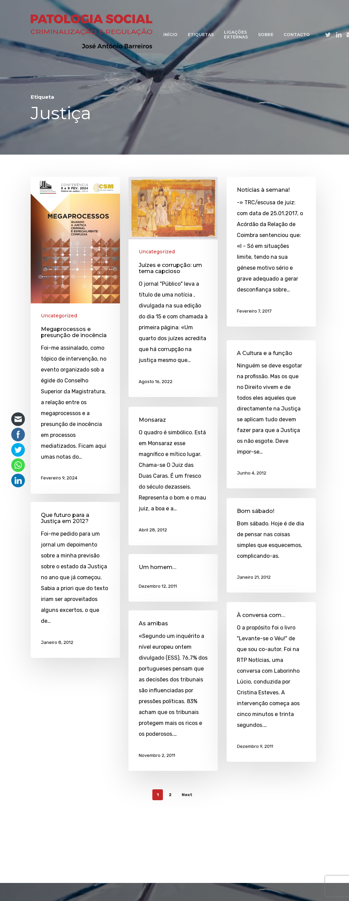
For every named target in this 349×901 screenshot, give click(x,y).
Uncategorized (59, 316)
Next (187, 794)
